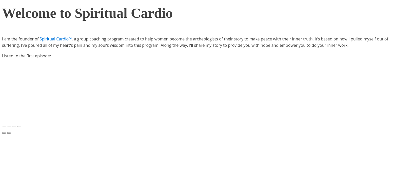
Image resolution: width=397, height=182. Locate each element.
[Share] (9, 126)
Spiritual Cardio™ (55, 39)
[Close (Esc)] (4, 126)
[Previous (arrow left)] (4, 133)
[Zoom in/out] (19, 126)
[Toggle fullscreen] (14, 126)
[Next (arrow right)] (9, 133)
